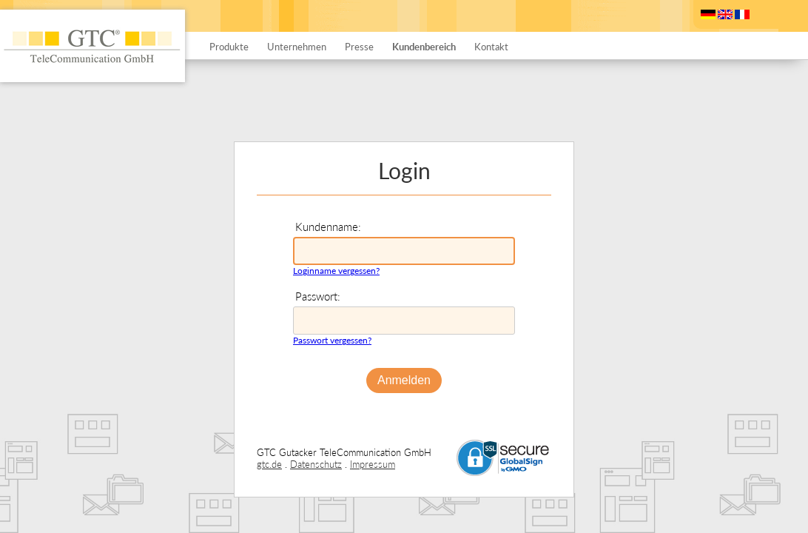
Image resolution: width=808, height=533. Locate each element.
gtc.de (269, 464)
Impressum (372, 464)
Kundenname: (328, 226)
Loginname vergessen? (336, 270)
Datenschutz (316, 464)
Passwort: (317, 296)
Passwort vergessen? (332, 340)
